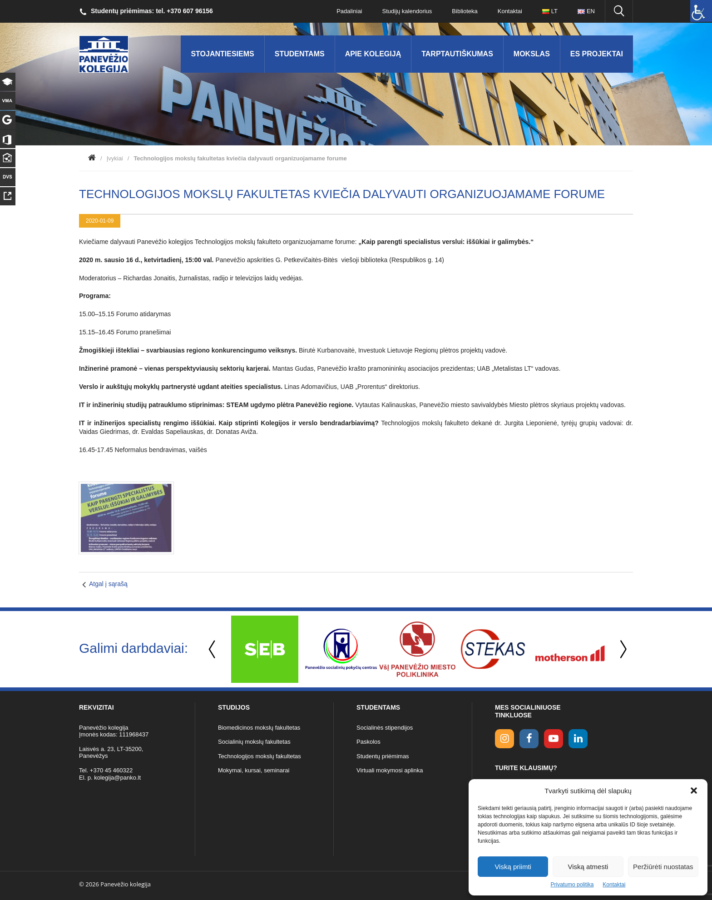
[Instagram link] (504, 738)
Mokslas (532, 54)
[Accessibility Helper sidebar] (701, 11)
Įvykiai (115, 158)
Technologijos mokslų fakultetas (259, 756)
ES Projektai (596, 54)
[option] (265, 649)
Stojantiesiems (222, 54)
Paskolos (368, 741)
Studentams (300, 54)
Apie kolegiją (373, 54)
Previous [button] (213, 649)
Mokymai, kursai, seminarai (254, 770)
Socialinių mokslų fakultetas (254, 741)
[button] (693, 790)
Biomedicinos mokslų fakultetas (259, 727)
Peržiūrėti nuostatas (663, 866)
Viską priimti (512, 866)
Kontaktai (614, 884)
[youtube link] (553, 738)
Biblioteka (464, 11)
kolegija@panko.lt (117, 777)
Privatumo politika (572, 884)
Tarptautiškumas (457, 54)
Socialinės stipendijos (384, 727)
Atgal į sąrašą (108, 583)
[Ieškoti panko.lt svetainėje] (619, 11)
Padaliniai (349, 11)
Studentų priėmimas (382, 756)
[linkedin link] (578, 738)
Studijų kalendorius (407, 11)
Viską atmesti (588, 866)
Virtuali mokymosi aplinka (389, 770)
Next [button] (621, 649)
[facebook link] (529, 738)
